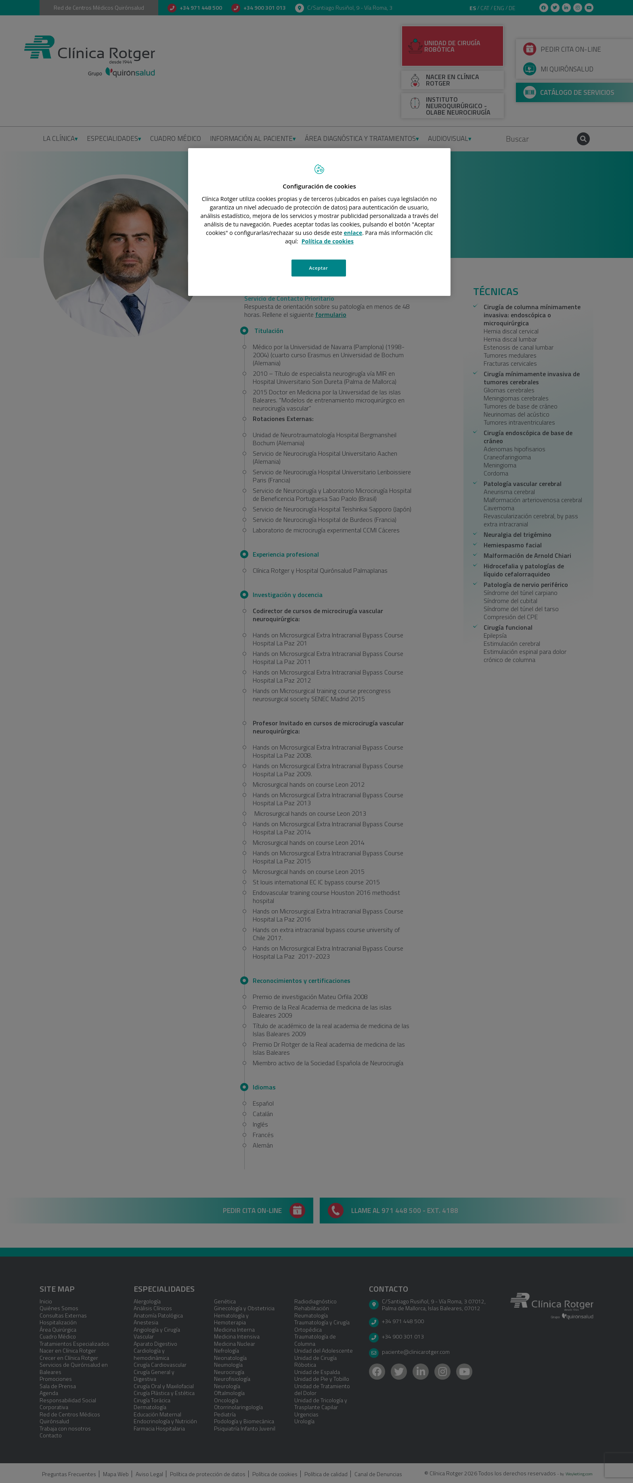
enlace (353, 233)
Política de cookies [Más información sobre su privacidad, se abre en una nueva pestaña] (328, 241)
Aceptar (318, 268)
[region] (319, 222)
